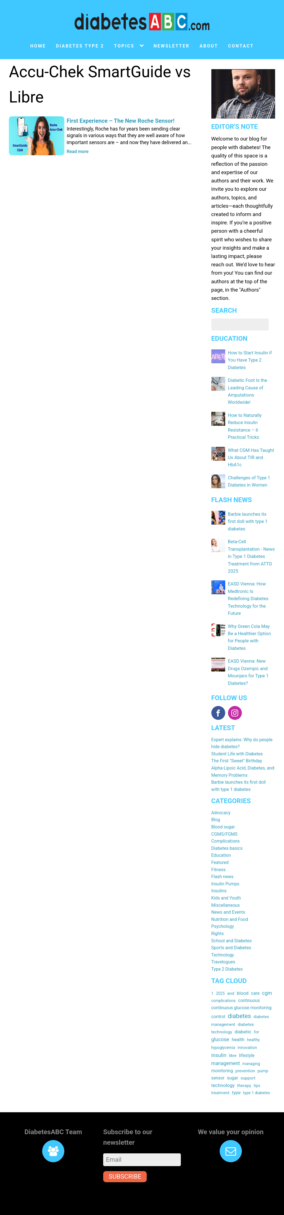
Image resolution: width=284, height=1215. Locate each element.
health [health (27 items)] (238, 1017)
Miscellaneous (225, 882)
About (209, 46)
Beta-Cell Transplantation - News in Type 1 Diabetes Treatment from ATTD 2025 (250, 551)
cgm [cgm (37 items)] (267, 970)
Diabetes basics (227, 825)
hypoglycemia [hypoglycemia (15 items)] (223, 1025)
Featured (220, 839)
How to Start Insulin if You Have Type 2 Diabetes (249, 360)
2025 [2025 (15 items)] (220, 970)
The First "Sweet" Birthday (236, 738)
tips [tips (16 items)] (257, 1063)
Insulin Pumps (225, 861)
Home (38, 46)
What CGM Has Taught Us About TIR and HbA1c (250, 454)
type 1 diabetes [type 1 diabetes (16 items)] (256, 1070)
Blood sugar (223, 804)
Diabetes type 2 (80, 46)
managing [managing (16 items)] (251, 1041)
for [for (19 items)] (256, 1009)
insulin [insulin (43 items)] (219, 1032)
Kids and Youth (226, 875)
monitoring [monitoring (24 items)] (222, 1048)
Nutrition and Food (229, 896)
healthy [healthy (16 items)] (253, 1017)
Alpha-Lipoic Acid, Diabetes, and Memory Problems (242, 749)
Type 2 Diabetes (227, 946)
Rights (217, 910)
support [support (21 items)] (247, 1055)
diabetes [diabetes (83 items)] (239, 993)
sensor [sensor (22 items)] (218, 1055)
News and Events (228, 889)
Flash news (222, 853)
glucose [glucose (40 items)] (220, 1017)
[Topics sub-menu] (143, 46)
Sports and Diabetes (231, 925)
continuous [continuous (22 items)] (249, 977)
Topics (124, 46)
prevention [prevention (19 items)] (245, 1048)
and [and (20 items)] (230, 970)
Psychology (222, 903)
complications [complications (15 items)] (223, 978)
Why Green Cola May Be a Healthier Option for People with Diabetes (251, 619)
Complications (225, 818)
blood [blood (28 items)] (242, 970)
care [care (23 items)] (255, 970)
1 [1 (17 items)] (212, 970)
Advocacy (220, 790)
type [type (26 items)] (236, 1070)
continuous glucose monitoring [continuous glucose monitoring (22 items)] (241, 985)
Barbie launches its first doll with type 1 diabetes (251, 517)
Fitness (218, 847)
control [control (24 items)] (218, 993)
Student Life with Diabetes (237, 731)
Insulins (219, 868)
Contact (241, 46)
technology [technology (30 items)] (223, 1062)
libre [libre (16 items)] (232, 1033)
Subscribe (125, 1154)
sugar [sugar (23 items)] (232, 1055)
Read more (77, 151)
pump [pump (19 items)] (262, 1048)
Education (221, 832)
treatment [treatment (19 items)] (220, 1070)
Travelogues (223, 939)
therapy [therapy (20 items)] (244, 1062)
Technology (222, 932)
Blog (215, 797)
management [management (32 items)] (225, 1040)
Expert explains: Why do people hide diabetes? (242, 720)
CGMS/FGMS (224, 811)
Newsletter (172, 46)
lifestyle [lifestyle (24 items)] (247, 1032)
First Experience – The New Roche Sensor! (119, 120)
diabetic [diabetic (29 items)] (243, 1009)
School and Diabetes (231, 918)
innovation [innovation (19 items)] (247, 1024)
